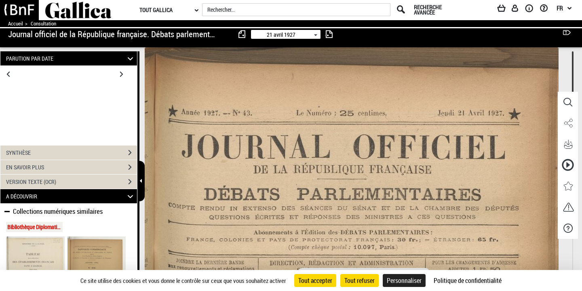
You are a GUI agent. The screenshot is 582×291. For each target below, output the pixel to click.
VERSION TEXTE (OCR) (71, 182)
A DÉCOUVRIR (71, 196)
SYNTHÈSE (71, 152)
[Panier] (505, 10)
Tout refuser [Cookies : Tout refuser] (359, 280)
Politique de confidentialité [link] (468, 280)
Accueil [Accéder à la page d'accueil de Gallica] (15, 23)
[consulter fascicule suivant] (329, 34)
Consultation (43, 23)
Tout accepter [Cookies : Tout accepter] (315, 280)
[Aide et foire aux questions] (546, 10)
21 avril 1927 (281, 34)
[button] (568, 102)
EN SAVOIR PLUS (71, 167)
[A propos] (532, 10)
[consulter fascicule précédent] (242, 34)
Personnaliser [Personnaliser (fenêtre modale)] (404, 280)
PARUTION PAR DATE (71, 58)
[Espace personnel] (518, 10)
